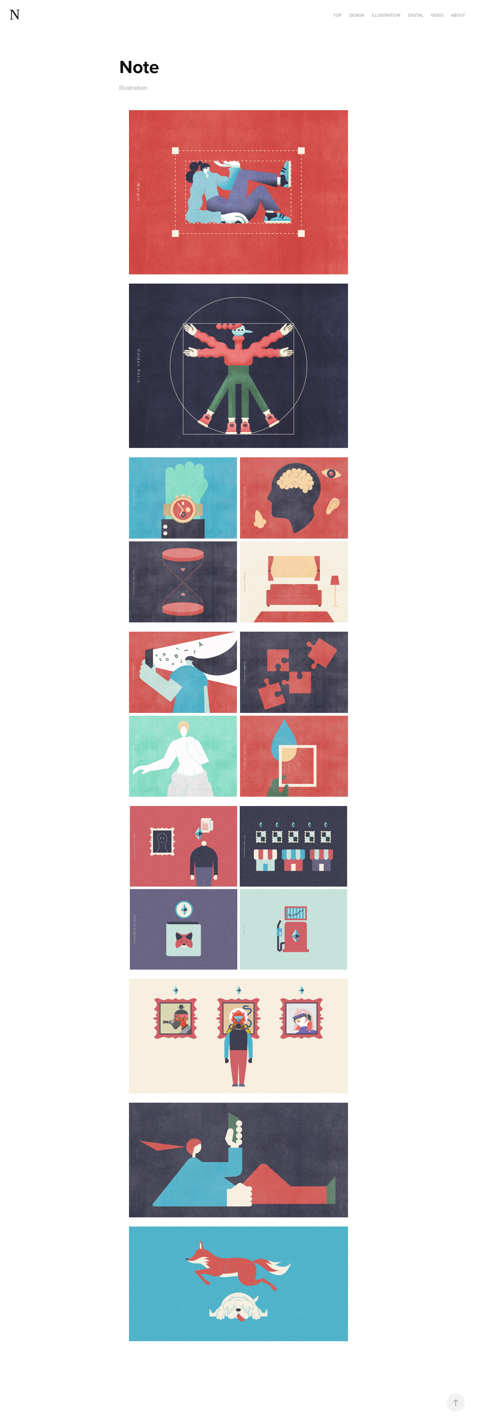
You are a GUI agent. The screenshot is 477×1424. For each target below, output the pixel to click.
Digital (415, 15)
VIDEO (437, 15)
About (458, 15)
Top (337, 15)
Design (356, 15)
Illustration (386, 15)
